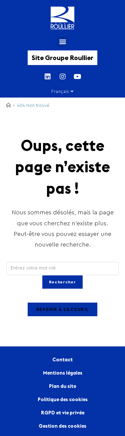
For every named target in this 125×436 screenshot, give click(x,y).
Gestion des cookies (62, 426)
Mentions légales (62, 373)
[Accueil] (8, 105)
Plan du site (62, 386)
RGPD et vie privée (62, 412)
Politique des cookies (63, 399)
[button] (62, 41)
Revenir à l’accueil (62, 309)
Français (62, 91)
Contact (62, 359)
